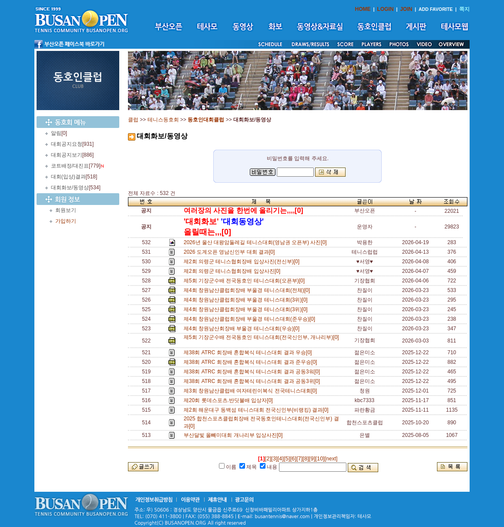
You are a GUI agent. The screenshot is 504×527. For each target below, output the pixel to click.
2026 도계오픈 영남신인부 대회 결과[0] (231, 252)
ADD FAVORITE (436, 9)
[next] (331, 459)
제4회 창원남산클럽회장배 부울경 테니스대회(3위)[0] (247, 300)
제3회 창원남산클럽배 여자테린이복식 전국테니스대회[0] (252, 391)
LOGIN (385, 9)
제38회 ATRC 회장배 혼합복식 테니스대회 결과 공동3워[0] (253, 372)
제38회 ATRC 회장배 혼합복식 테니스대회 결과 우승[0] (249, 352)
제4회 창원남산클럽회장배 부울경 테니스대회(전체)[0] (248, 290)
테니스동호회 (163, 120)
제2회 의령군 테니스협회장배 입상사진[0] (233, 271)
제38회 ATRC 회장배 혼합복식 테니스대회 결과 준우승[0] (252, 362)
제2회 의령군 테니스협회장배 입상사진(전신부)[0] (243, 261)
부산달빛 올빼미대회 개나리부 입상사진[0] (235, 435)
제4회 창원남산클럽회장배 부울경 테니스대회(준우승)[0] (251, 319)
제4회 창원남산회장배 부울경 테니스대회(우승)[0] (243, 329)
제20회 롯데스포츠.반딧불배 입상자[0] (230, 400)
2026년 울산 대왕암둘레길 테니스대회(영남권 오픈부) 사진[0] (256, 242)
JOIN (406, 9)
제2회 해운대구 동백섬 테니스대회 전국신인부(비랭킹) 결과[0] (257, 410)
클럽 (133, 120)
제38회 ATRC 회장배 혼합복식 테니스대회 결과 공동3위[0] (253, 381)
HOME (363, 9)
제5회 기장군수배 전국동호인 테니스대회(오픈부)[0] (246, 281)
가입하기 (65, 221)
